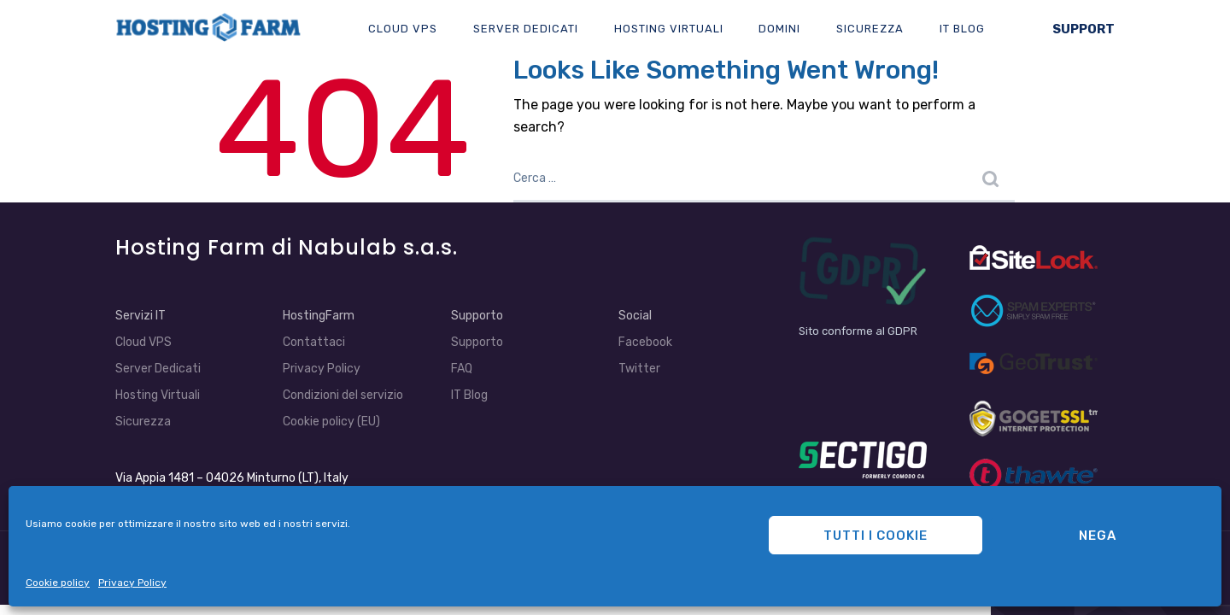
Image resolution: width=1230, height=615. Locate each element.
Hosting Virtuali (668, 28)
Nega (1097, 535)
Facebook (645, 342)
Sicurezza (870, 28)
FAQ (461, 368)
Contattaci (314, 342)
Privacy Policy (132, 583)
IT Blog (962, 28)
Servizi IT (140, 315)
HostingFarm (318, 315)
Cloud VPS (402, 28)
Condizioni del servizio (343, 395)
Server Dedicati (525, 28)
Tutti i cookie (875, 535)
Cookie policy (58, 583)
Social (635, 315)
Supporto (477, 315)
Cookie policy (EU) (331, 421)
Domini (779, 28)
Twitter (639, 368)
